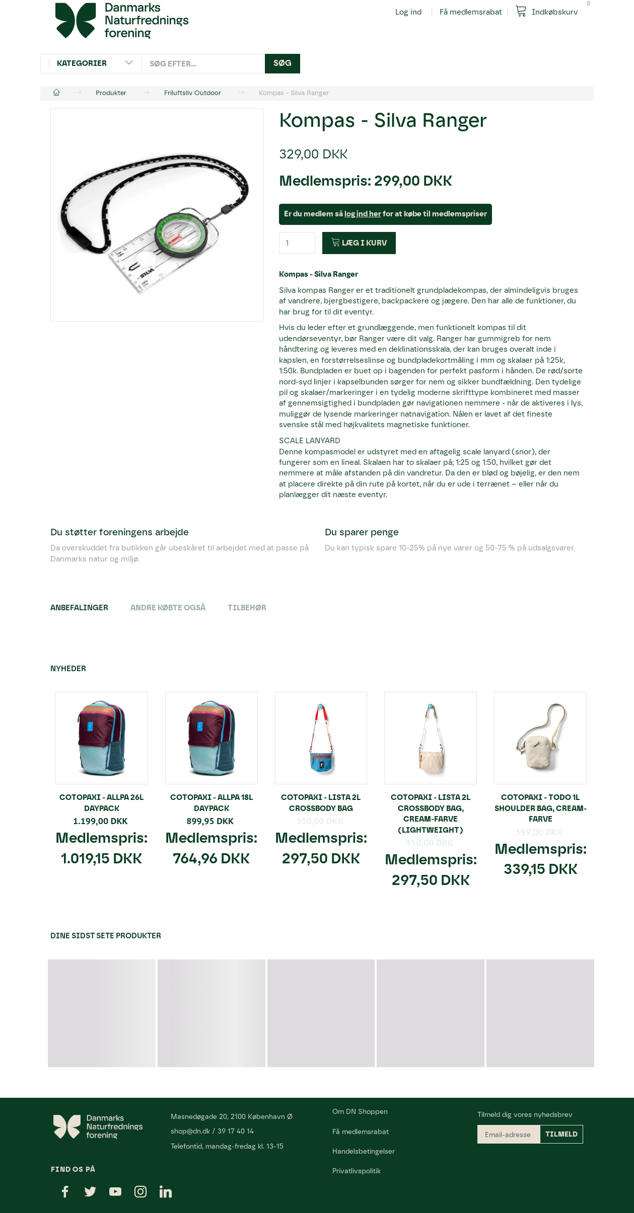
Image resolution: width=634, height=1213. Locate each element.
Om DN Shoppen (360, 1111)
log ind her (362, 213)
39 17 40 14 (236, 1131)
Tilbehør (247, 607)
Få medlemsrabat (471, 12)
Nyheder (68, 668)
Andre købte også (167, 607)
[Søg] (282, 63)
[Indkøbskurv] (550, 11)
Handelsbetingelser (363, 1151)
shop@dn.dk (190, 1131)
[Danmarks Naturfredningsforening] (121, 20)
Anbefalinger (79, 607)
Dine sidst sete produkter (105, 935)
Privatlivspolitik (356, 1171)
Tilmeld (561, 1134)
